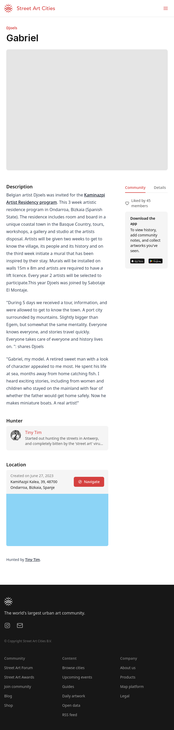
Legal (124, 695)
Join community (17, 686)
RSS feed (69, 714)
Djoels (11, 27)
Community (135, 187)
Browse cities (73, 667)
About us (128, 667)
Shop (8, 705)
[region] (57, 520)
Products (127, 677)
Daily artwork (73, 695)
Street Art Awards (19, 677)
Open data (71, 705)
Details (160, 187)
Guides (68, 686)
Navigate (89, 481)
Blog (8, 695)
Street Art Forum (18, 667)
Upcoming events (77, 677)
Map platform (132, 686)
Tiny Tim (33, 432)
